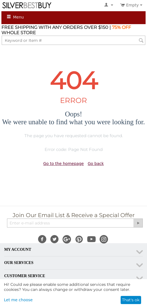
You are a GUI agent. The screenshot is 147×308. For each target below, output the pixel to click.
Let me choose (18, 300)
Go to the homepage (63, 163)
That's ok (130, 299)
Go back (96, 163)
